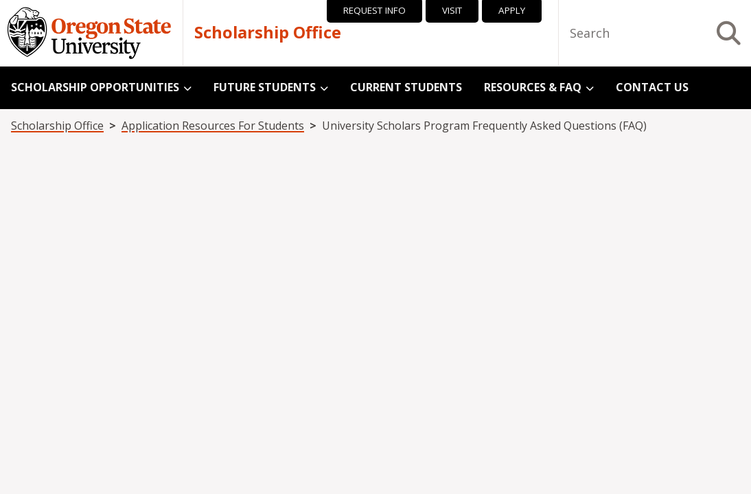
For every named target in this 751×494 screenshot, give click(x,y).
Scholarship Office (267, 33)
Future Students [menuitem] (264, 87)
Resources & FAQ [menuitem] (532, 87)
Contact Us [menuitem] (652, 87)
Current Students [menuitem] (406, 87)
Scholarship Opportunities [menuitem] (95, 87)
